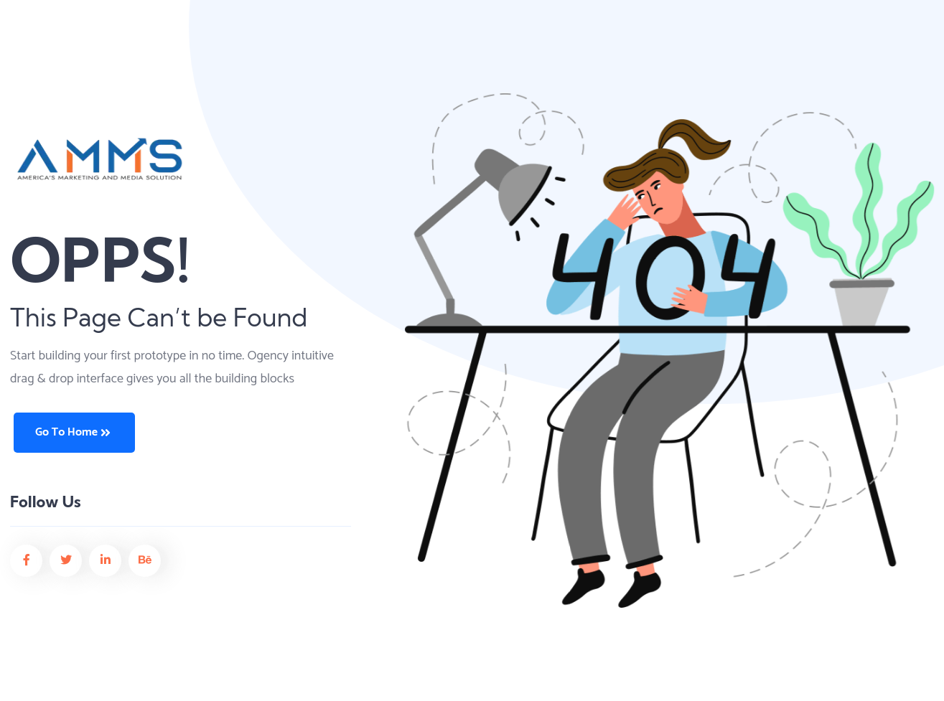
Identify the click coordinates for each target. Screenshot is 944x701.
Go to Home (72, 432)
